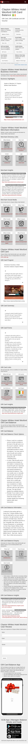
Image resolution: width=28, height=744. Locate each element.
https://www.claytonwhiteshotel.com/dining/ (11, 195)
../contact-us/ (7, 162)
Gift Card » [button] (4, 52)
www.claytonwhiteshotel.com (7, 148)
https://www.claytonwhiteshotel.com (18, 75)
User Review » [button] (5, 60)
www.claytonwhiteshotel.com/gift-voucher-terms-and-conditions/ (8, 398)
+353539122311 (7, 557)
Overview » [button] (18, 34)
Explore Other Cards (21, 397)
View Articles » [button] (19, 52)
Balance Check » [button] (6, 34)
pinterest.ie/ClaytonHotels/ (21, 241)
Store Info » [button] (4, 43)
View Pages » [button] (19, 43)
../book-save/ (21, 162)
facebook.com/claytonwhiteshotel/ (9, 214)
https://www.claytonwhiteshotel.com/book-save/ (13, 182)
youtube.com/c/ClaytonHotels (8, 227)
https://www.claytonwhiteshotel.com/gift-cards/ (12, 413)
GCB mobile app (4, 257)
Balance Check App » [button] (21, 60)
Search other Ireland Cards (21, 64)
